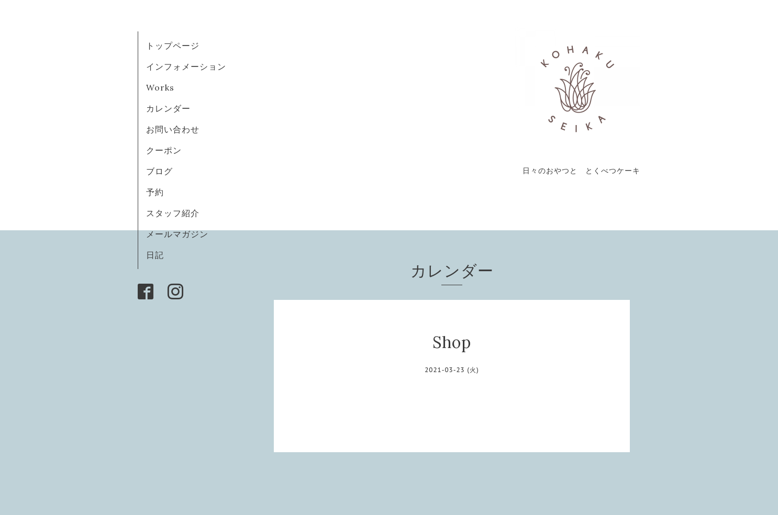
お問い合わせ (172, 129)
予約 (155, 192)
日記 (155, 255)
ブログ (164, 171)
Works (160, 87)
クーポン (164, 150)
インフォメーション (186, 66)
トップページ (172, 45)
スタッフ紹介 (172, 213)
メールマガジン (177, 234)
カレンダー (168, 108)
